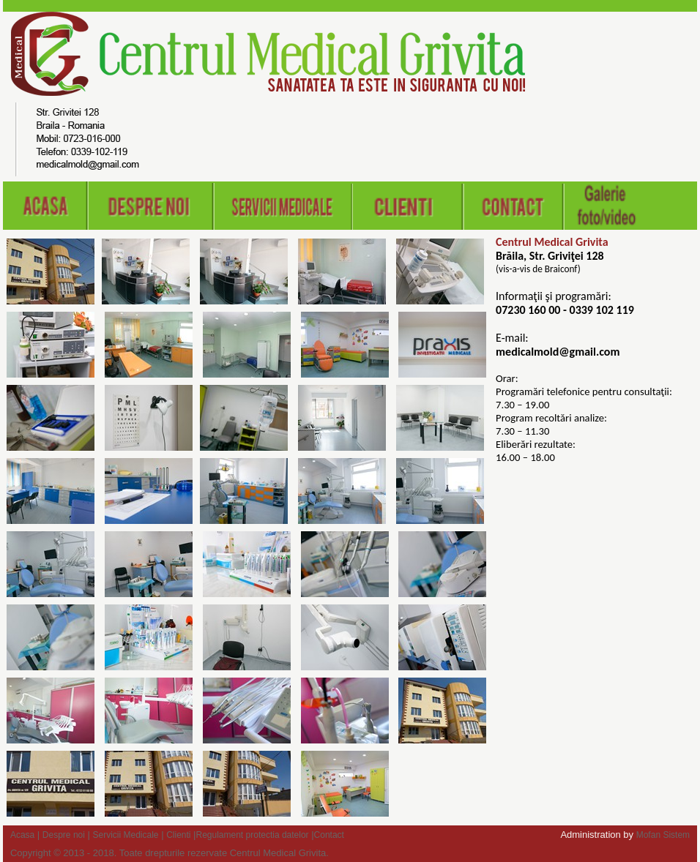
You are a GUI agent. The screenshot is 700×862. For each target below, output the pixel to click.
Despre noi (63, 835)
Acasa (22, 835)
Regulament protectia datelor (252, 835)
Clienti (178, 835)
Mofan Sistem (663, 835)
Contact (329, 835)
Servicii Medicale (126, 835)
